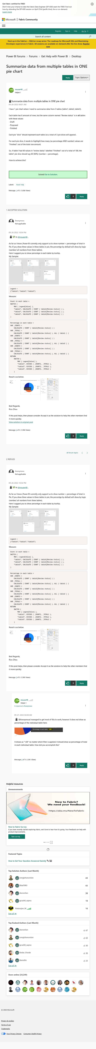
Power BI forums (15, 56)
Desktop (76, 56)
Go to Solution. (51, 174)
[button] (67, 77)
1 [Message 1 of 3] (16, 190)
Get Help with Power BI (54, 56)
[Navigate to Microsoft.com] (9, 19)
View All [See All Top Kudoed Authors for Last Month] (12, 972)
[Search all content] (63, 36)
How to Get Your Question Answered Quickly (27, 868)
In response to (23, 713)
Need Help (20, 184)
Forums (33, 56)
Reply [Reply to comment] (82, 439)
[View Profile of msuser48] (18, 89)
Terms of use (6, 1032)
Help (75, 31)
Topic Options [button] (81, 77)
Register (58, 31)
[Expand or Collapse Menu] (3, 25)
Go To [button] (84, 31)
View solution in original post (21, 425)
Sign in (67, 31)
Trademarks (5, 1036)
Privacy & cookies (7, 1028)
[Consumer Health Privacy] (33, 1041)
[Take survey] (16, 844)
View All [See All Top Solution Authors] (12, 920)
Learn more (7, 12)
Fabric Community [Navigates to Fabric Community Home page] (28, 19)
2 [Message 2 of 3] (16, 433)
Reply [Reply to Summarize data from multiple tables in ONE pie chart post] (82, 196)
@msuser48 (22, 237)
